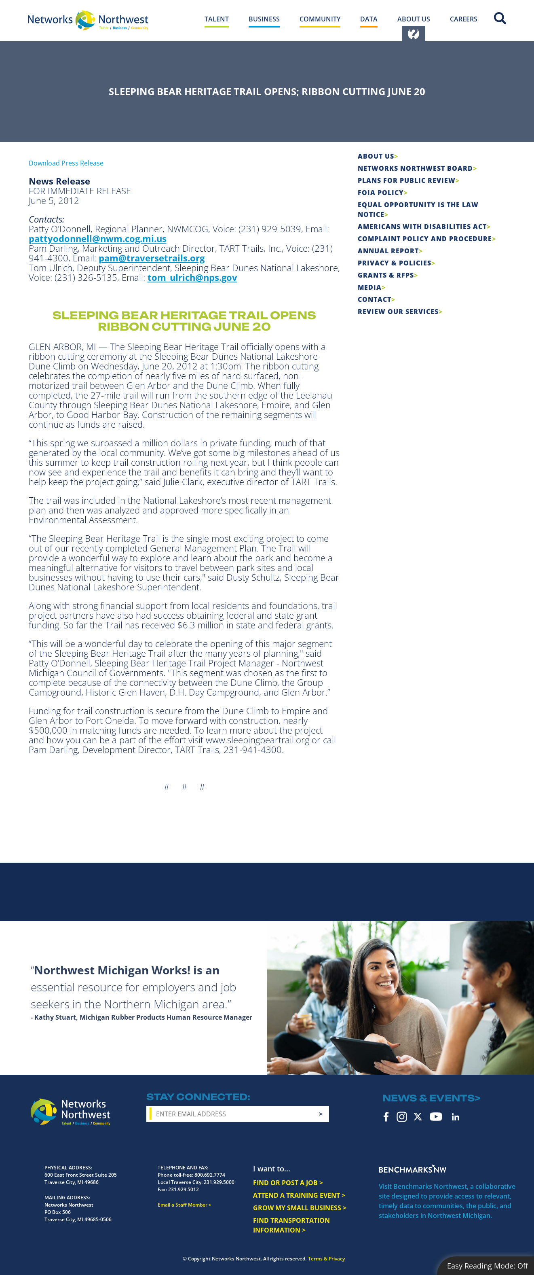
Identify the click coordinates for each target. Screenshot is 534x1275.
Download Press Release (66, 163)
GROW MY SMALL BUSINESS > (299, 1207)
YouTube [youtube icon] (436, 1116)
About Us (376, 156)
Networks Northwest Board (415, 168)
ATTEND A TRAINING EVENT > (299, 1195)
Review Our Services (398, 311)
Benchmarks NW (413, 1168)
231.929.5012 (183, 1189)
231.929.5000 (219, 1182)
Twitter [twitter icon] (417, 1116)
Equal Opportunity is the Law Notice (418, 209)
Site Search (500, 18)
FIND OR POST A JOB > (288, 1182)
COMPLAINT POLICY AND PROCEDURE (425, 238)
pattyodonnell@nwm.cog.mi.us (98, 238)
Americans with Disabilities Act (422, 226)
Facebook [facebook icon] (386, 1116)
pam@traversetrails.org (152, 258)
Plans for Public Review (407, 180)
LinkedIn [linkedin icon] (455, 1116)
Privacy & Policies (394, 263)
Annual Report (388, 250)
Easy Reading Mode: (487, 1266)
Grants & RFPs (386, 275)
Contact (374, 299)
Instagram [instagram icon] (402, 1117)
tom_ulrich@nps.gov (192, 277)
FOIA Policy (381, 192)
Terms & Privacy (326, 1258)
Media (370, 287)
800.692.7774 (209, 1174)
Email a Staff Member (182, 1204)
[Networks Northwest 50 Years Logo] (88, 20)
